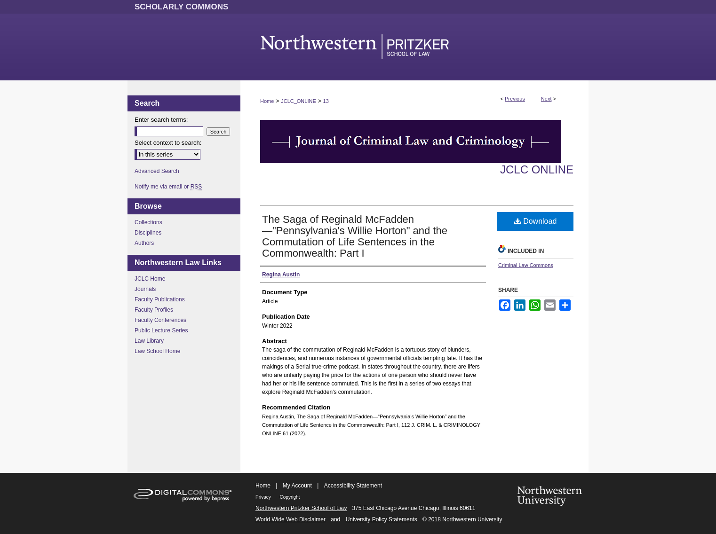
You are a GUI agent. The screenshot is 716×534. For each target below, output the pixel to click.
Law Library (149, 341)
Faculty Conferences (160, 320)
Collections (148, 222)
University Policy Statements (381, 519)
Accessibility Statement (353, 485)
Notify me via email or (168, 186)
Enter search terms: (161, 119)
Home (267, 101)
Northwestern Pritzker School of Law (301, 508)
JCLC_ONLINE (298, 101)
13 (326, 101)
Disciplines (148, 232)
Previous (515, 99)
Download (535, 221)
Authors (144, 243)
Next (546, 99)
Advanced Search (157, 171)
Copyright (290, 497)
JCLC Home (150, 278)
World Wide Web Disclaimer (290, 519)
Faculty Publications (160, 299)
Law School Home (157, 351)
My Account (297, 485)
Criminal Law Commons (525, 265)
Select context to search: (168, 142)
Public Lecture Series (161, 330)
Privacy (263, 497)
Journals (145, 289)
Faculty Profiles (154, 309)
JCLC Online (536, 169)
